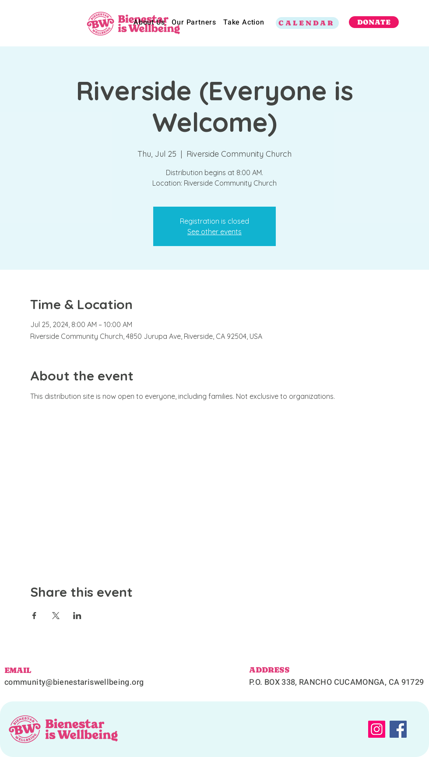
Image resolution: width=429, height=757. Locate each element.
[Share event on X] (56, 615)
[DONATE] (374, 22)
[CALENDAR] (307, 23)
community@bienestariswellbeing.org (74, 682)
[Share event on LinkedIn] (77, 615)
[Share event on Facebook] (34, 615)
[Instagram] (376, 729)
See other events (214, 231)
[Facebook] (398, 729)
